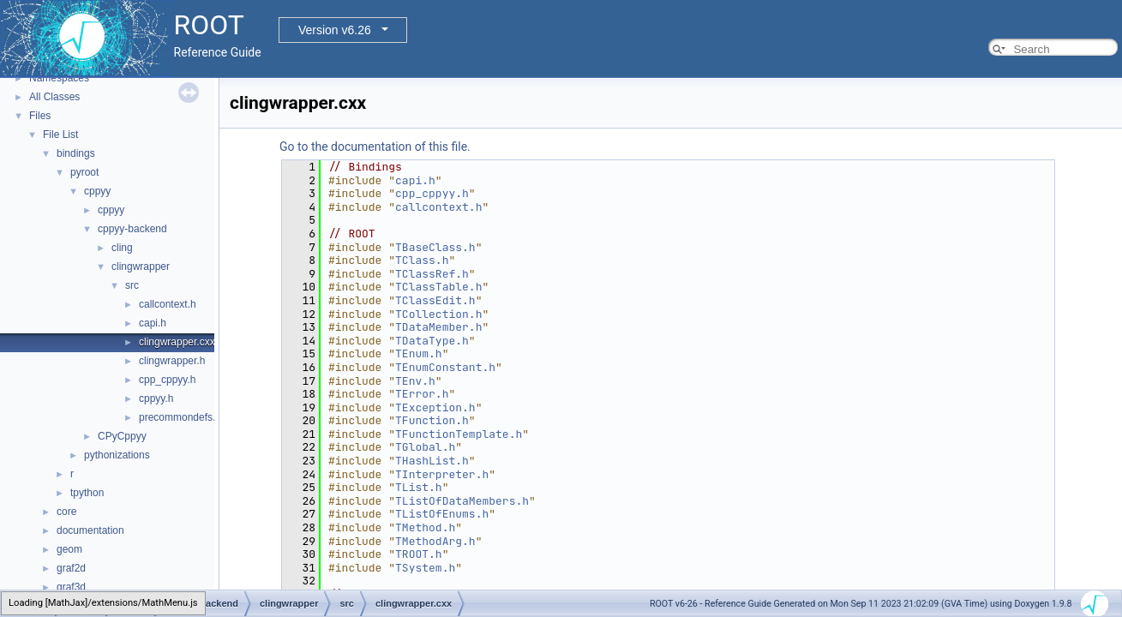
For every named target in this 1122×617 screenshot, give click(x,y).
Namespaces (59, 78)
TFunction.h (432, 420)
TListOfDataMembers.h (462, 501)
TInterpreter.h (442, 474)
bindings (76, 153)
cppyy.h (156, 398)
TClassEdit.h (435, 300)
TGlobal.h (425, 447)
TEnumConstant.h (445, 367)
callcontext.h (167, 304)
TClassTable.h (438, 286)
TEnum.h (418, 353)
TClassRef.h (432, 274)
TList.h (418, 487)
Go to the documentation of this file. (375, 146)
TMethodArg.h (435, 541)
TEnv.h (415, 381)
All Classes (54, 97)
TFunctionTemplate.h (458, 434)
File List (60, 135)
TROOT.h (418, 554)
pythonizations (117, 455)
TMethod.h (425, 527)
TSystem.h (425, 567)
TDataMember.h (438, 327)
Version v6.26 (334, 30)
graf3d (71, 587)
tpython (87, 493)
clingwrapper (140, 267)
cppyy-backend (132, 229)
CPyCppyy (122, 436)
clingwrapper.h (172, 361)
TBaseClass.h (435, 247)
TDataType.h (432, 340)
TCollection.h (438, 314)
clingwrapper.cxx (177, 342)
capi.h (152, 323)
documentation (90, 530)
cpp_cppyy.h (167, 380)
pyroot (84, 172)
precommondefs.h (180, 417)
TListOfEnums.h (442, 513)
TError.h (421, 393)
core (66, 512)
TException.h (435, 407)
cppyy (97, 191)
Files (40, 116)
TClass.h (421, 260)
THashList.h (432, 460)
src (132, 285)
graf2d (71, 568)
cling (122, 248)
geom (69, 549)
